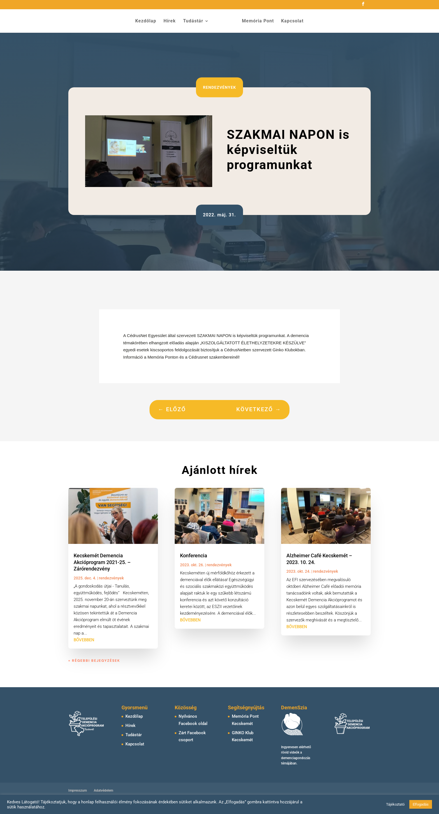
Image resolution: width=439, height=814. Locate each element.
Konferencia (193, 555)
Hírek (170, 21)
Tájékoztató (395, 804)
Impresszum (77, 790)
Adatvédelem (103, 790)
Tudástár (193, 21)
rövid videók (290, 752)
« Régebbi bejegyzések (94, 660)
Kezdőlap (145, 21)
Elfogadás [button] (421, 804)
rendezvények (219, 87)
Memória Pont (258, 21)
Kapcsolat (292, 21)
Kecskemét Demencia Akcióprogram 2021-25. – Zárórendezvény (102, 562)
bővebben (84, 639)
